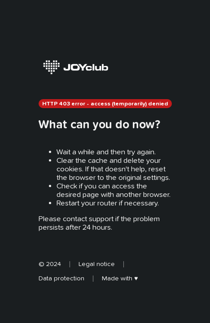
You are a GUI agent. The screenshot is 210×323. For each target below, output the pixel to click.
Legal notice (97, 263)
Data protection (61, 278)
